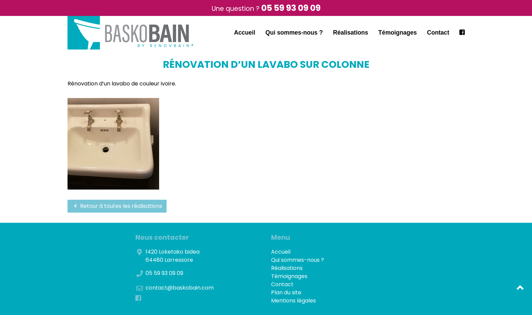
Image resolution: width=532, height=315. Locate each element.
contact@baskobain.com (180, 288)
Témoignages (397, 32)
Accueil (244, 32)
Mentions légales (293, 300)
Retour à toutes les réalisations (117, 206)
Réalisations (350, 32)
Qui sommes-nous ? (294, 32)
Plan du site (286, 292)
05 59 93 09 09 (291, 8)
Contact (438, 32)
